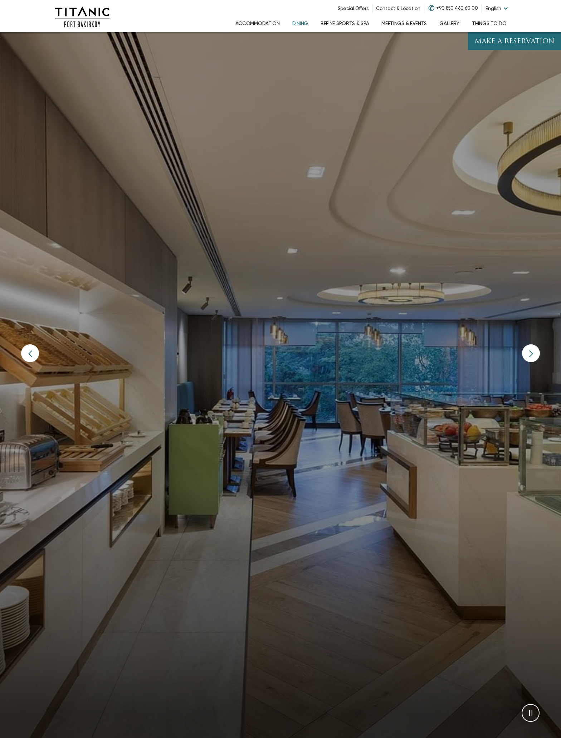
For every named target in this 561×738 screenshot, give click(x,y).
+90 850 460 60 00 (457, 8)
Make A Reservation (514, 41)
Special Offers (353, 8)
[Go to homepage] (82, 16)
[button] (30, 353)
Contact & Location (398, 8)
